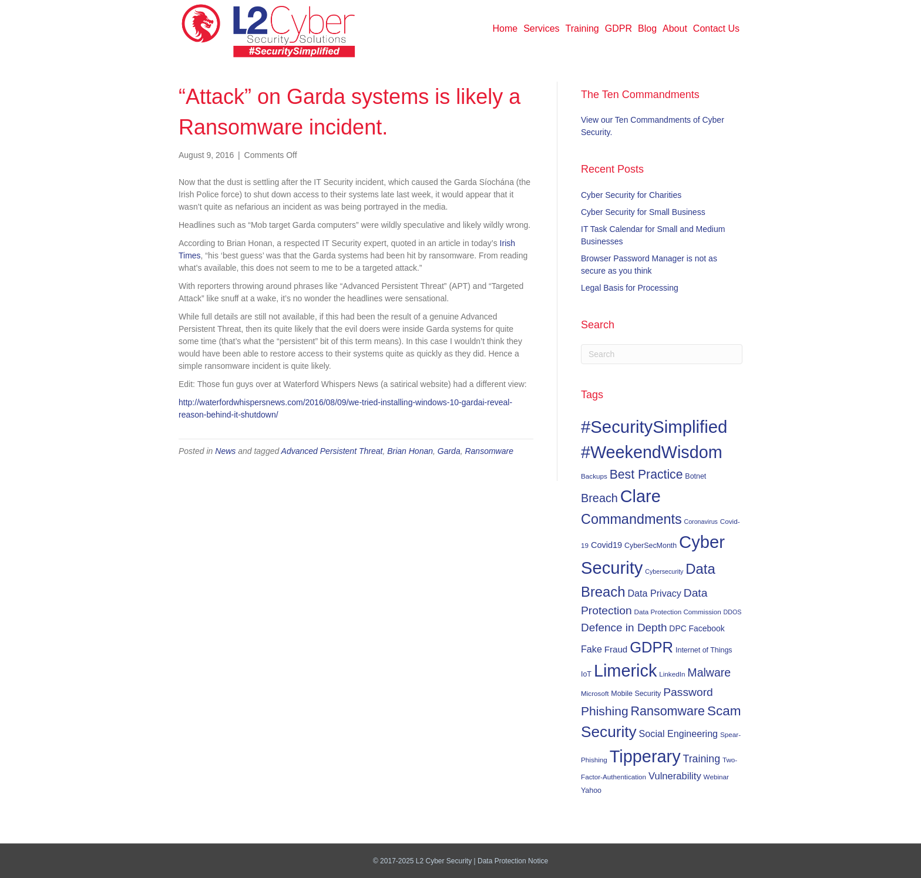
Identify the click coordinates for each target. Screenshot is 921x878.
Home (505, 28)
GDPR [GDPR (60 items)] (651, 647)
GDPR (618, 28)
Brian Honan (410, 451)
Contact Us (716, 28)
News (225, 451)
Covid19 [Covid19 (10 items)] (606, 545)
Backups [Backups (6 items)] (594, 476)
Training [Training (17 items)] (702, 759)
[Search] (661, 354)
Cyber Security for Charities (631, 195)
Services (541, 28)
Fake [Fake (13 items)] (591, 649)
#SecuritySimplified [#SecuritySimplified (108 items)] (654, 426)
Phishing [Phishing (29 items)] (604, 711)
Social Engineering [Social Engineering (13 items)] (678, 733)
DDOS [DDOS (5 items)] (733, 611)
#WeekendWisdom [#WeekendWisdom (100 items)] (651, 452)
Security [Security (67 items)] (609, 732)
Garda (449, 451)
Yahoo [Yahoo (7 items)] (591, 790)
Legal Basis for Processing (629, 287)
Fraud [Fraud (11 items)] (615, 649)
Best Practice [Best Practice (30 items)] (646, 474)
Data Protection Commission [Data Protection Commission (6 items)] (677, 611)
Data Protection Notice (513, 861)
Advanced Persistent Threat (332, 451)
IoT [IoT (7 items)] (586, 674)
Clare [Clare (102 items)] (640, 496)
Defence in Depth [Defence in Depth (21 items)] (624, 627)
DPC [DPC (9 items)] (677, 628)
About (675, 28)
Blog (647, 28)
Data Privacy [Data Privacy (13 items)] (654, 593)
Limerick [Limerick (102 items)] (625, 670)
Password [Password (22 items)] (688, 692)
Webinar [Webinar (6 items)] (716, 777)
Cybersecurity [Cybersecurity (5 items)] (664, 571)
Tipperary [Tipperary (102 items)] (645, 756)
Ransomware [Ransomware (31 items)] (668, 711)
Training (582, 28)
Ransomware (489, 451)
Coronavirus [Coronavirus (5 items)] (700, 521)
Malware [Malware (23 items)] (709, 672)
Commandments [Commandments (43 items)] (631, 519)
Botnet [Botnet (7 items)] (695, 476)
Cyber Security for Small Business (643, 212)
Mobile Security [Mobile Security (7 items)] (636, 693)
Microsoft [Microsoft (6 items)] (595, 693)
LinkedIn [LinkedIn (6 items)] (672, 674)
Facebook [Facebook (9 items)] (707, 628)
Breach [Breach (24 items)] (599, 498)
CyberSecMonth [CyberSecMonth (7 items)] (650, 545)
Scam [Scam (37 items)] (724, 711)
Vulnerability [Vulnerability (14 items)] (674, 776)
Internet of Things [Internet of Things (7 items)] (703, 650)
